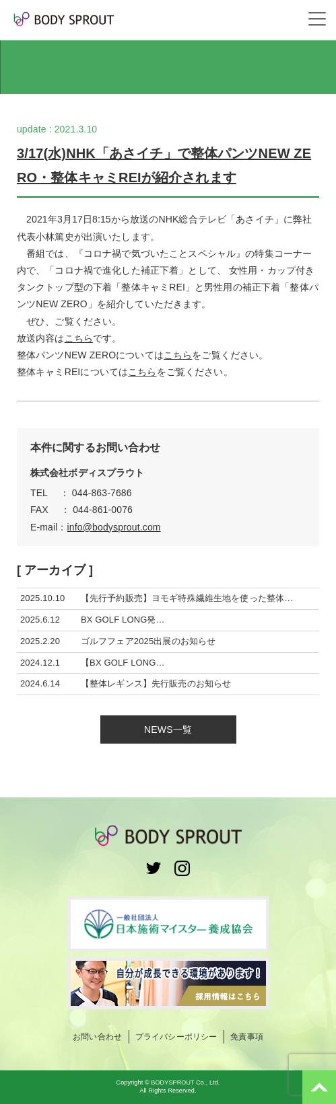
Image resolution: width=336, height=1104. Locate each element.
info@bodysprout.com (114, 527)
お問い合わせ (97, 1036)
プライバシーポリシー (176, 1036)
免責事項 (246, 1036)
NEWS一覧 (168, 729)
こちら (79, 338)
